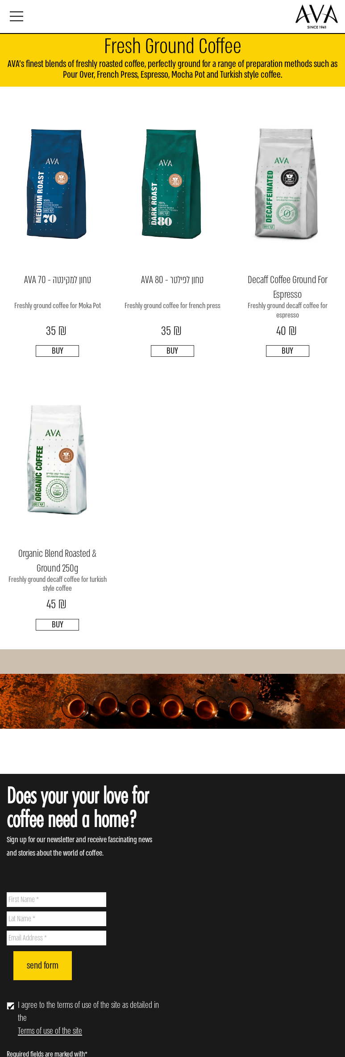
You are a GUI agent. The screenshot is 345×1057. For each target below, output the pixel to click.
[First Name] (56, 899)
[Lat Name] (56, 918)
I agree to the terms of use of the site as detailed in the (88, 1017)
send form (42, 965)
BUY (57, 351)
